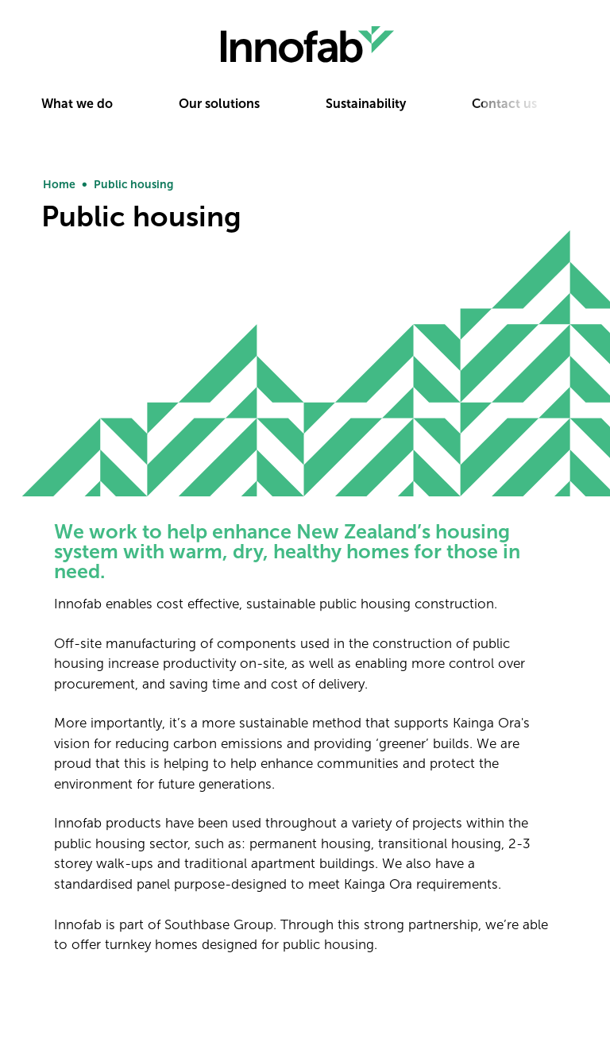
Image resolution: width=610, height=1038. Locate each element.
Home (59, 184)
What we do (77, 103)
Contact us (504, 103)
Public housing (133, 184)
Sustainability (366, 103)
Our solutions (219, 103)
